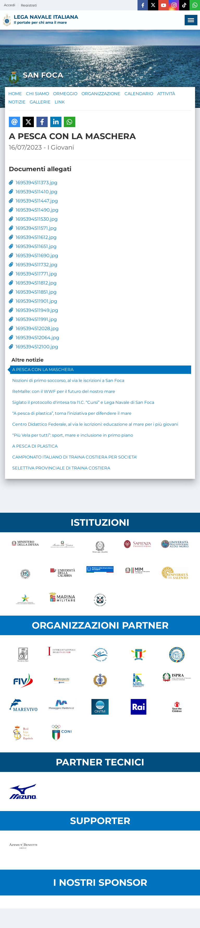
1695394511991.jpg (33, 319)
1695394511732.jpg (33, 265)
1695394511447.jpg (33, 201)
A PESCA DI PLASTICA (35, 446)
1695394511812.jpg (33, 283)
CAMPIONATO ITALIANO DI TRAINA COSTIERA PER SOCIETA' (74, 457)
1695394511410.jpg (33, 192)
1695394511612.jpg (33, 237)
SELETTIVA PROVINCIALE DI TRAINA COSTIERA (61, 468)
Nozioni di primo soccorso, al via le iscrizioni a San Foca (68, 380)
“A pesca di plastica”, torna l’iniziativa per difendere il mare (72, 413)
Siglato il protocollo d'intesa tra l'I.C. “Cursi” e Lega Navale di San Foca (83, 402)
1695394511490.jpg (33, 210)
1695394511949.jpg (33, 310)
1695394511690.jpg (33, 255)
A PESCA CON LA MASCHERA (42, 369)
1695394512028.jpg (34, 328)
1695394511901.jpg (33, 301)
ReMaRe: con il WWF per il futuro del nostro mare (63, 391)
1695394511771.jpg (33, 274)
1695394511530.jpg (33, 219)
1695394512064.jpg (34, 338)
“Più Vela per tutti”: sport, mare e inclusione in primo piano (72, 435)
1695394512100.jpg (33, 347)
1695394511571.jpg (33, 228)
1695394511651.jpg (33, 246)
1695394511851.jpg (33, 292)
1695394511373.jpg (33, 182)
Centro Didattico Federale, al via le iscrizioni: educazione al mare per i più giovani (95, 424)
